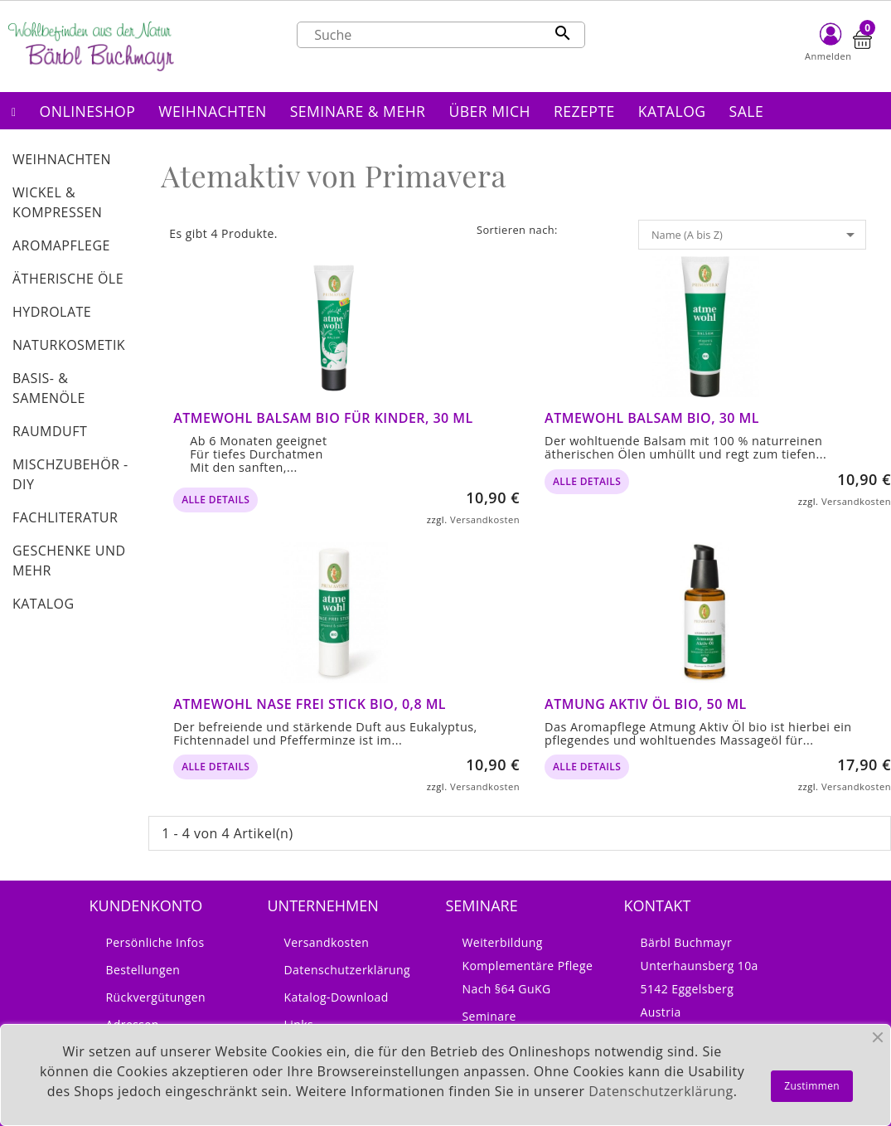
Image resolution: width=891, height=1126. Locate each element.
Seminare (489, 1016)
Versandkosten (485, 519)
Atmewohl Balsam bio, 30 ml (652, 418)
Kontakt (657, 905)
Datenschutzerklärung (347, 970)
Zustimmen (812, 1086)
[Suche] (441, 35)
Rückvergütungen (156, 997)
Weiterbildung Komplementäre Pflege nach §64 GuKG (527, 965)
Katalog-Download (336, 997)
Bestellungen (143, 970)
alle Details (215, 500)
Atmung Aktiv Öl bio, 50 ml (646, 704)
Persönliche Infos (155, 942)
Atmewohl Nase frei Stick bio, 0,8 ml (309, 704)
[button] (88, 110)
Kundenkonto (146, 905)
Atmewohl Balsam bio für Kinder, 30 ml (323, 418)
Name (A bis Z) (755, 235)
